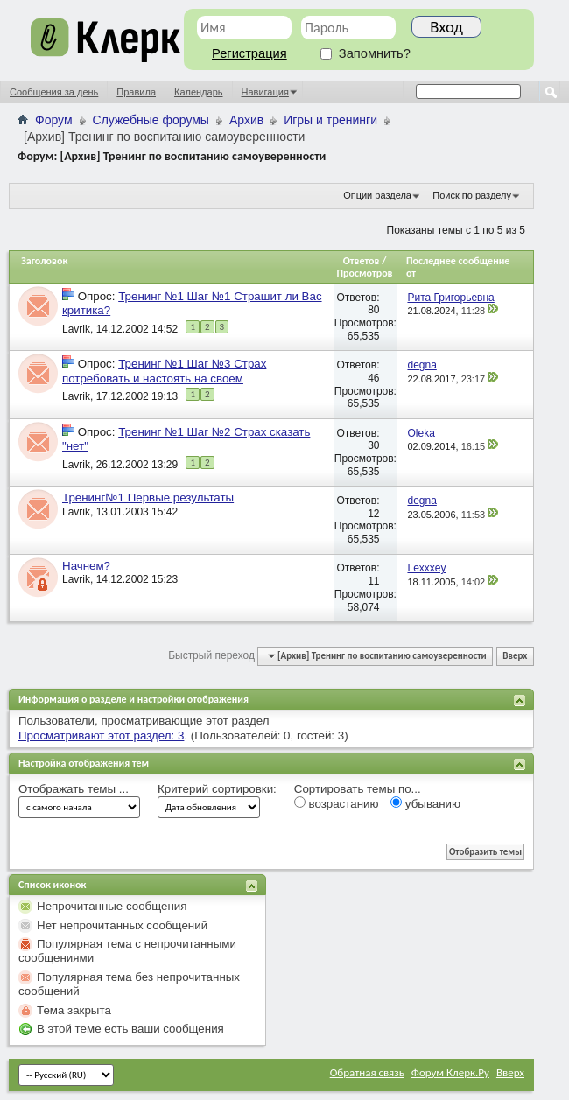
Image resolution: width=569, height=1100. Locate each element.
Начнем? (86, 565)
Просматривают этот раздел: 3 (101, 735)
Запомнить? (365, 53)
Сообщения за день (54, 92)
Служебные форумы (151, 120)
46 (373, 378)
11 (373, 581)
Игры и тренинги (330, 120)
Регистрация (249, 53)
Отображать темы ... (73, 788)
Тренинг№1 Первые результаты (148, 497)
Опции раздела (377, 195)
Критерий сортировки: (217, 788)
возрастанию (336, 803)
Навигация (265, 92)
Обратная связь (367, 1072)
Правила (136, 92)
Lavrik (76, 329)
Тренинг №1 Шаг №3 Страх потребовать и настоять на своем (164, 370)
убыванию (425, 803)
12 (373, 514)
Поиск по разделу (471, 195)
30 (373, 445)
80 (373, 310)
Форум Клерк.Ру (450, 1072)
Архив (246, 120)
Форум (54, 120)
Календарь (198, 92)
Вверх (514, 656)
